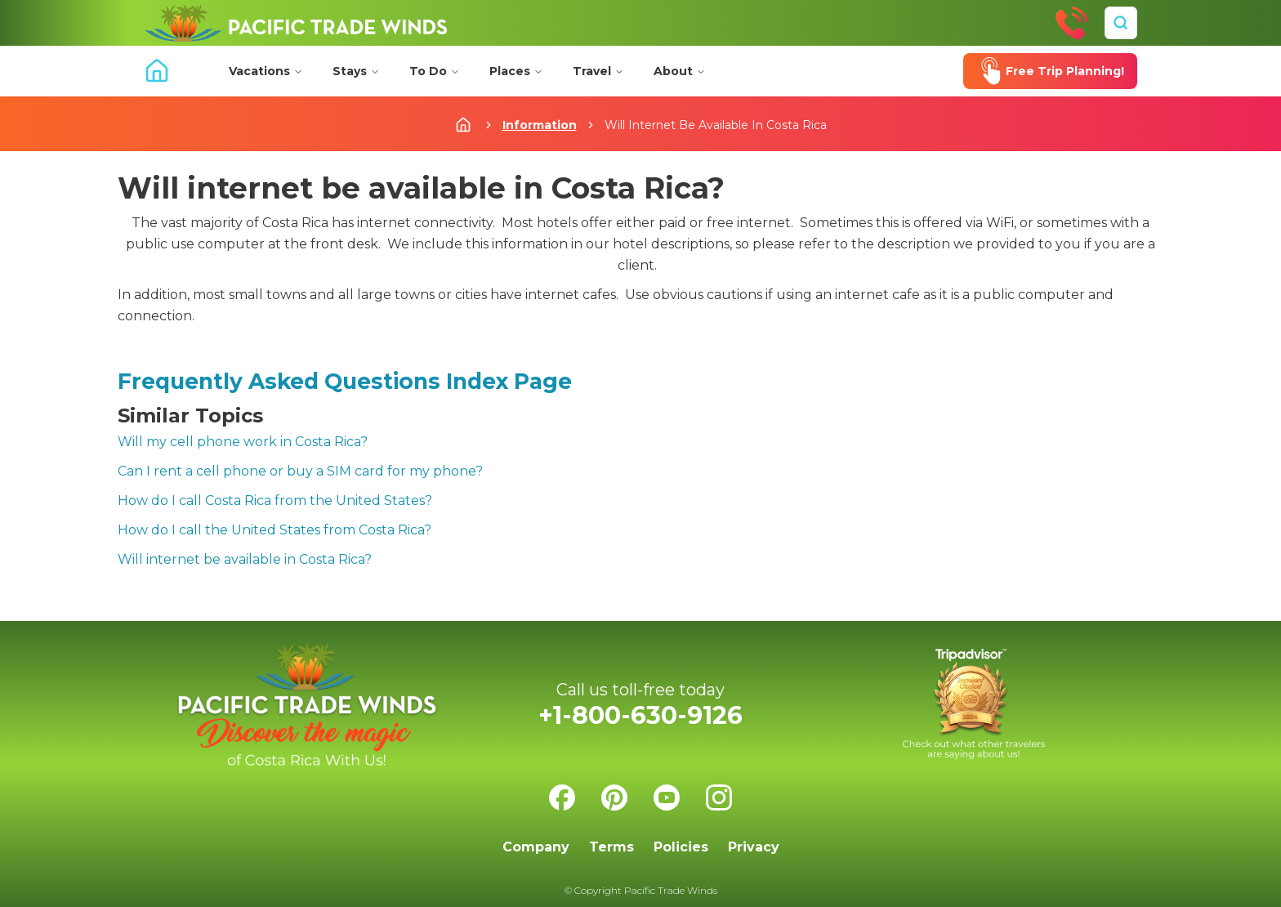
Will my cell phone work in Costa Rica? (243, 441)
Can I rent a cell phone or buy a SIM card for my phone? (300, 471)
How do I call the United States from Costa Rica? (274, 530)
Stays (356, 71)
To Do (434, 71)
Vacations (266, 71)
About (680, 71)
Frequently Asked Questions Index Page (345, 381)
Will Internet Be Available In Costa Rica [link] (716, 125)
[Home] (296, 22)
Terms (611, 847)
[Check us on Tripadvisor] (973, 704)
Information (539, 125)
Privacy (753, 847)
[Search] (1121, 23)
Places (516, 71)
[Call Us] (1071, 22)
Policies (681, 847)
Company (535, 847)
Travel (598, 71)
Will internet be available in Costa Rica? (245, 559)
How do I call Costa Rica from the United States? (275, 500)
